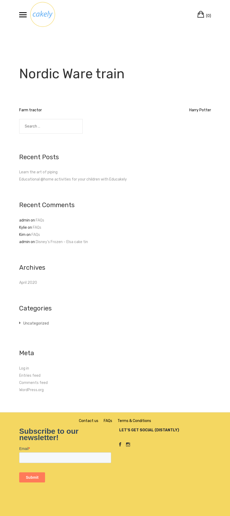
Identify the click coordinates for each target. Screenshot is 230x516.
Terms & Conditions (134, 421)
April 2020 (28, 282)
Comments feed (33, 382)
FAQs (40, 220)
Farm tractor (30, 110)
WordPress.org (31, 390)
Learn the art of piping (38, 172)
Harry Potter (200, 110)
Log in (24, 368)
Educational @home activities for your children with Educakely (73, 179)
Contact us (88, 421)
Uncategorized (36, 323)
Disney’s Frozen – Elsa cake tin (62, 242)
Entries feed (30, 375)
